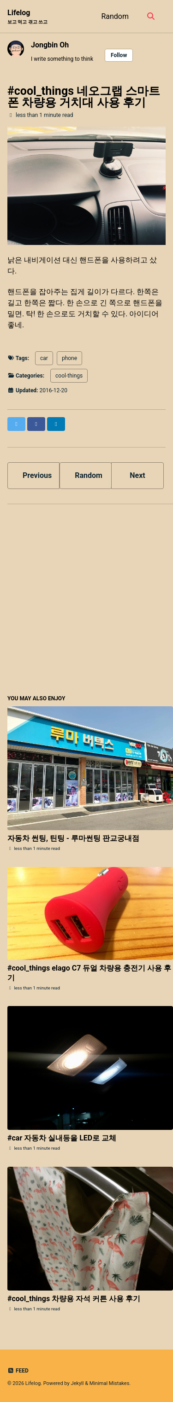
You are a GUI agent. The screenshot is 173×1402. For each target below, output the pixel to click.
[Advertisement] (86, 598)
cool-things (69, 375)
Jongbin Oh (50, 45)
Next (137, 475)
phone (69, 358)
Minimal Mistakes (109, 1383)
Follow (119, 55)
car (44, 358)
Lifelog (27, 16)
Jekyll (77, 1383)
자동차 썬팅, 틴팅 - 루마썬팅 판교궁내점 (73, 838)
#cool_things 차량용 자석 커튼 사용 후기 (73, 1298)
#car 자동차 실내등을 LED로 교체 (61, 1138)
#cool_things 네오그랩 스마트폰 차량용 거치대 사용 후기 (83, 96)
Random (115, 16)
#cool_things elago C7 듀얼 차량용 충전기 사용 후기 (89, 973)
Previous (37, 475)
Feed (18, 1370)
